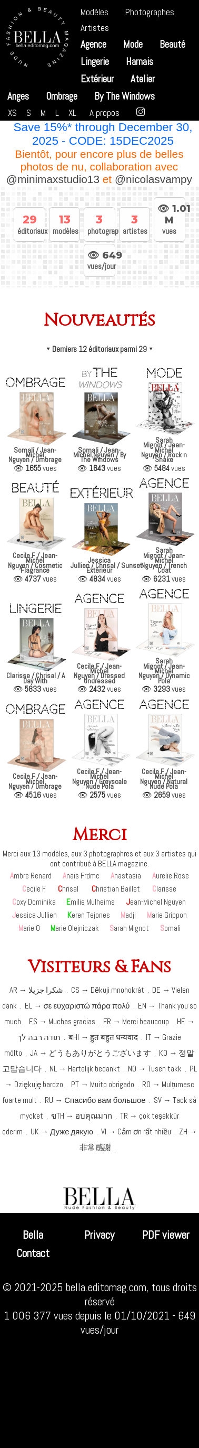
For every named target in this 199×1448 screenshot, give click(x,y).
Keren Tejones (88, 915)
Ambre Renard (31, 876)
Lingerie (95, 61)
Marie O (29, 928)
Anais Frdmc (81, 876)
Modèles (94, 12)
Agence (93, 44)
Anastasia (126, 876)
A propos (104, 113)
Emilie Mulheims (90, 902)
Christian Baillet (116, 889)
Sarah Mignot (129, 928)
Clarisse (164, 889)
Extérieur (97, 78)
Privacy (99, 1235)
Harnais (139, 61)
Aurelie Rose (170, 876)
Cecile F (34, 889)
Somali (170, 928)
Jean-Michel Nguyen (156, 902)
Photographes (149, 12)
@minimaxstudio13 (53, 179)
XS (12, 113)
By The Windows (124, 96)
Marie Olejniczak (75, 928)
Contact (32, 1253)
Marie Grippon (167, 915)
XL (72, 113)
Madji (128, 915)
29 (142, 349)
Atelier (143, 78)
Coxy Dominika (34, 902)
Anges (18, 96)
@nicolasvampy (154, 179)
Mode (133, 44)
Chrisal (68, 889)
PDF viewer (166, 1235)
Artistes (95, 28)
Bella (33, 1235)
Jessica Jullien (34, 915)
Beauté (172, 44)
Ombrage (61, 96)
